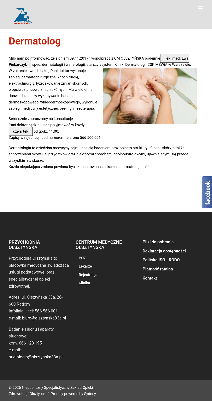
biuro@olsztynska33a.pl (44, 318)
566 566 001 (46, 311)
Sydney (90, 393)
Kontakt (150, 278)
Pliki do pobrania (158, 241)
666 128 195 (30, 343)
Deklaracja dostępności (164, 251)
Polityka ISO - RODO (161, 259)
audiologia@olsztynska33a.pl (36, 356)
